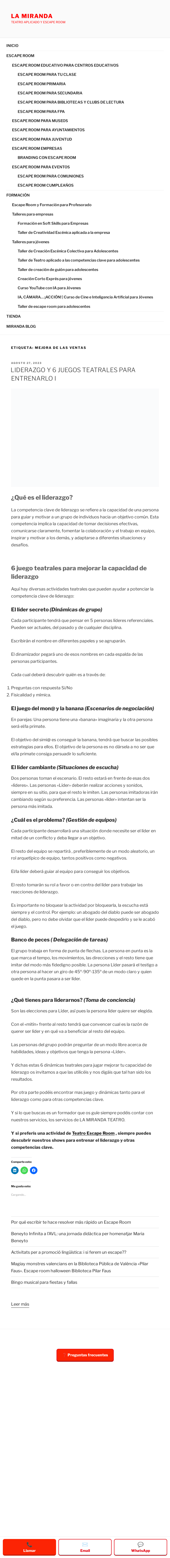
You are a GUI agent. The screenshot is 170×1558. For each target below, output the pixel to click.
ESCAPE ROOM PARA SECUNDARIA (50, 93)
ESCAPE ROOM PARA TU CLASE (47, 74)
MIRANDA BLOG (21, 326)
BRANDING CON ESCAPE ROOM (47, 157)
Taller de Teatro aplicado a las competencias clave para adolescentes (79, 260)
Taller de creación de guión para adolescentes (58, 269)
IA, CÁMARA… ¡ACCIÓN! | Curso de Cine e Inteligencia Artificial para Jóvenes (85, 297)
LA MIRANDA (32, 16)
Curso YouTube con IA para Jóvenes (49, 288)
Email (85, 1547)
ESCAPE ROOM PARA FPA (41, 111)
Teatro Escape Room (93, 1133)
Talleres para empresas (32, 214)
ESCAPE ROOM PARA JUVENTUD (42, 139)
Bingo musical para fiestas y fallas (44, 1282)
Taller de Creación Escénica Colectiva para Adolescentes (68, 251)
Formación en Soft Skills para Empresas (53, 223)
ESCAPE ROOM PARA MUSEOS (40, 121)
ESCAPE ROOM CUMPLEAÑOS (46, 185)
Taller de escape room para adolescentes (54, 306)
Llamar (29, 1547)
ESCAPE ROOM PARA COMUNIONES (51, 176)
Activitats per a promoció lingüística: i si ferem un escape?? (68, 1252)
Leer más (20, 1304)
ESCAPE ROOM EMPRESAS (37, 148)
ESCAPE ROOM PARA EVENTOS (41, 167)
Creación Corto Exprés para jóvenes (50, 279)
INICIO (12, 45)
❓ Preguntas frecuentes (85, 1355)
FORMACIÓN (18, 195)
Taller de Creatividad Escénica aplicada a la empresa (64, 232)
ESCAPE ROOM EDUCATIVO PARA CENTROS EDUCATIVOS (65, 65)
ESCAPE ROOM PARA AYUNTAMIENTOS (48, 130)
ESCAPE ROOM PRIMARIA (42, 84)
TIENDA (13, 316)
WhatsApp (140, 1547)
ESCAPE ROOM (20, 56)
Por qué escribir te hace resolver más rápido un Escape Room (71, 1222)
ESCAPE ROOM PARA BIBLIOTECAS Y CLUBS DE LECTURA (71, 102)
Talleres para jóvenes (30, 242)
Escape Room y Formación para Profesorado (52, 205)
